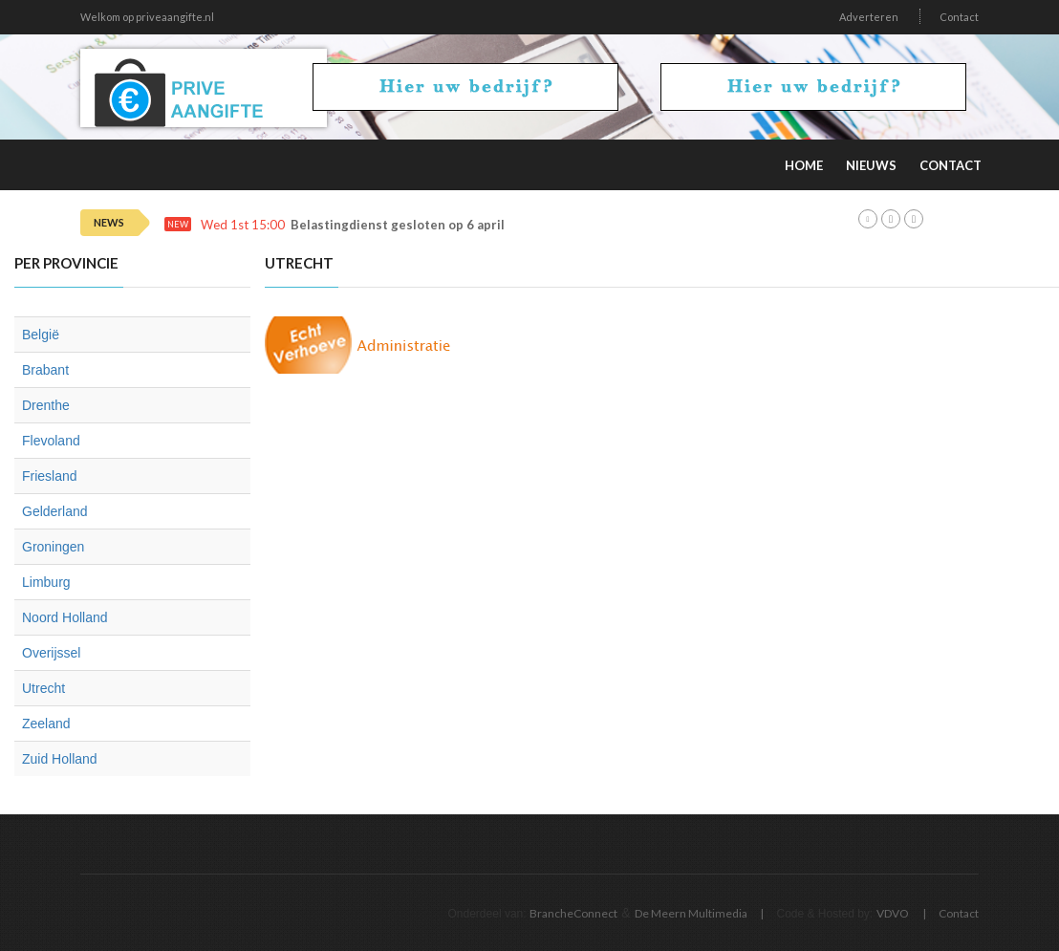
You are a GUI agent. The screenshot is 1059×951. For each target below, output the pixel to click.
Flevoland (51, 440)
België (40, 334)
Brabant (45, 370)
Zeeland (46, 723)
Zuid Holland (59, 759)
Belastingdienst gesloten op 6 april (398, 225)
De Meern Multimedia (691, 913)
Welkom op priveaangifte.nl (147, 17)
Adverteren (868, 17)
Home (804, 165)
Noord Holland (65, 617)
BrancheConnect (573, 913)
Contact (959, 17)
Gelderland (55, 511)
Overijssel (51, 652)
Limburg (46, 582)
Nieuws (871, 165)
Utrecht (43, 688)
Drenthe (46, 405)
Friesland (49, 476)
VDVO (892, 913)
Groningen (53, 546)
